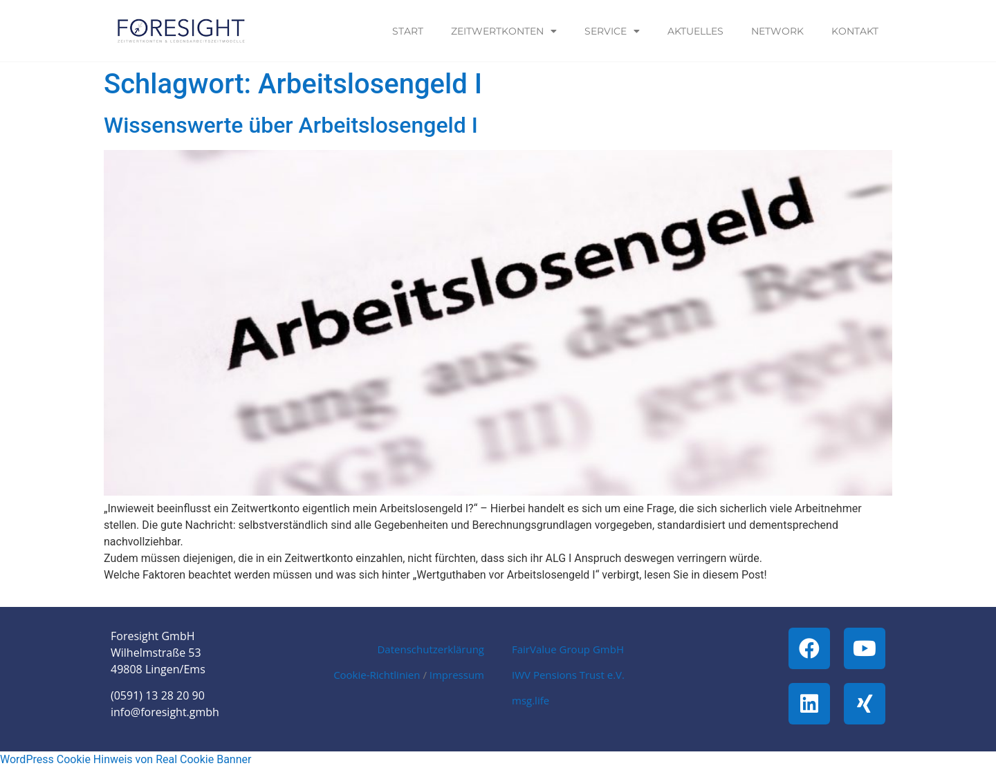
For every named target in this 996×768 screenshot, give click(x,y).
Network (777, 31)
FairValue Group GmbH (568, 649)
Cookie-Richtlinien (376, 675)
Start (407, 31)
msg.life (530, 700)
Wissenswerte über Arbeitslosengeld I (291, 125)
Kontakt (854, 31)
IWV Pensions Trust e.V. (568, 675)
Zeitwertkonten (504, 31)
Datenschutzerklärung (430, 649)
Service (612, 31)
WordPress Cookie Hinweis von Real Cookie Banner (125, 759)
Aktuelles (695, 31)
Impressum (457, 675)
